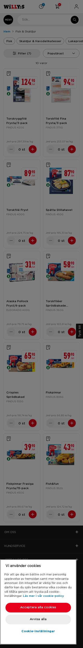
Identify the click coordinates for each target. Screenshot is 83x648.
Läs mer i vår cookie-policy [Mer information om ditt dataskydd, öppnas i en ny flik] (43, 595)
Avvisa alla (38, 619)
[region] (38, 601)
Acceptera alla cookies (38, 607)
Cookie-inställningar (38, 631)
